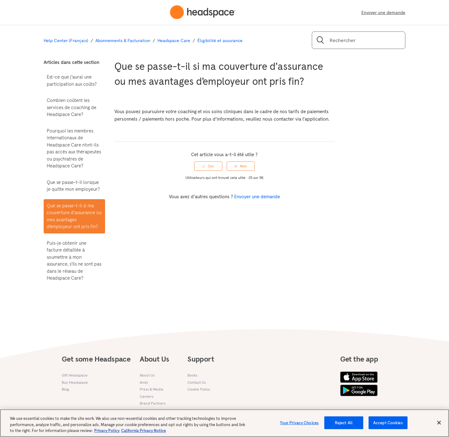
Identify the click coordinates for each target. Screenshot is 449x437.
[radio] (208, 166)
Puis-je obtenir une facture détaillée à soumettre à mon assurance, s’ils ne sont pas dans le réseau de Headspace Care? (74, 260)
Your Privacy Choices (299, 425)
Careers (146, 396)
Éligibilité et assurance (220, 40)
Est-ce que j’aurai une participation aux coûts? (72, 80)
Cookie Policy (198, 389)
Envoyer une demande (383, 12)
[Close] (439, 425)
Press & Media (151, 389)
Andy (144, 382)
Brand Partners (153, 403)
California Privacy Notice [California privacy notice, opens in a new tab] (143, 433)
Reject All (344, 425)
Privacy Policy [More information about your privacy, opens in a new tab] (106, 433)
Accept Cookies (388, 425)
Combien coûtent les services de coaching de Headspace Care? (71, 107)
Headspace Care (173, 40)
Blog (65, 389)
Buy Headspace (75, 382)
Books (192, 375)
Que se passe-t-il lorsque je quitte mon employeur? (73, 185)
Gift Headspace (75, 375)
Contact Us (196, 382)
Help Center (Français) (66, 40)
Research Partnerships (159, 410)
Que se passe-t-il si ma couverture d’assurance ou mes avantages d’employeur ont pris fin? (74, 216)
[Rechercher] (358, 40)
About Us (147, 375)
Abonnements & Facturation (122, 40)
